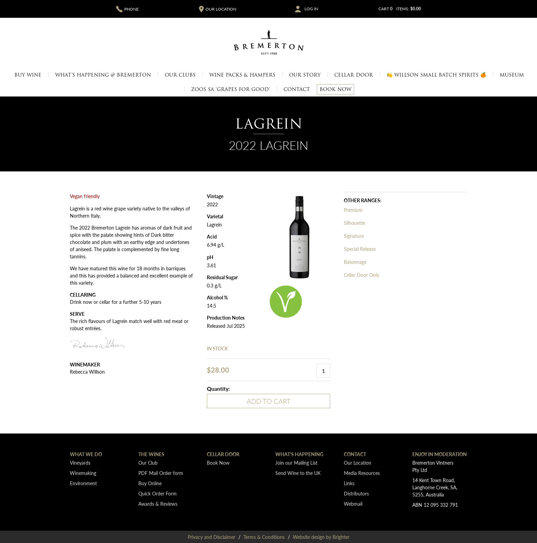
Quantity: (218, 388)
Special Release (360, 248)
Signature (354, 235)
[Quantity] (323, 371)
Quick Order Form (157, 493)
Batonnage (355, 261)
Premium (353, 209)
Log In (311, 9)
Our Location (357, 462)
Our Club (148, 462)
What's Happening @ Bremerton (103, 75)
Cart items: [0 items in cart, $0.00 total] (399, 9)
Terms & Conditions (264, 536)
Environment (83, 483)
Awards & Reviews (157, 503)
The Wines (151, 454)
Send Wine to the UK (298, 472)
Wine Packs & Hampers (242, 75)
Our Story (305, 75)
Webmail (353, 503)
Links (349, 483)
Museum (512, 75)
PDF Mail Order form (160, 472)
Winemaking (83, 472)
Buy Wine (27, 75)
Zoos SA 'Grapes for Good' (230, 89)
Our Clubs (180, 75)
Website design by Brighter (321, 536)
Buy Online (150, 483)
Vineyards (80, 462)
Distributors (356, 493)
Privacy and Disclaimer (211, 536)
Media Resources (362, 472)
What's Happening (299, 454)
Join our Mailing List (296, 462)
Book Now (335, 89)
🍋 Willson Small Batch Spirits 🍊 (436, 75)
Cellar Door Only (361, 274)
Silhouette (354, 222)
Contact (297, 89)
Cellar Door (353, 75)
